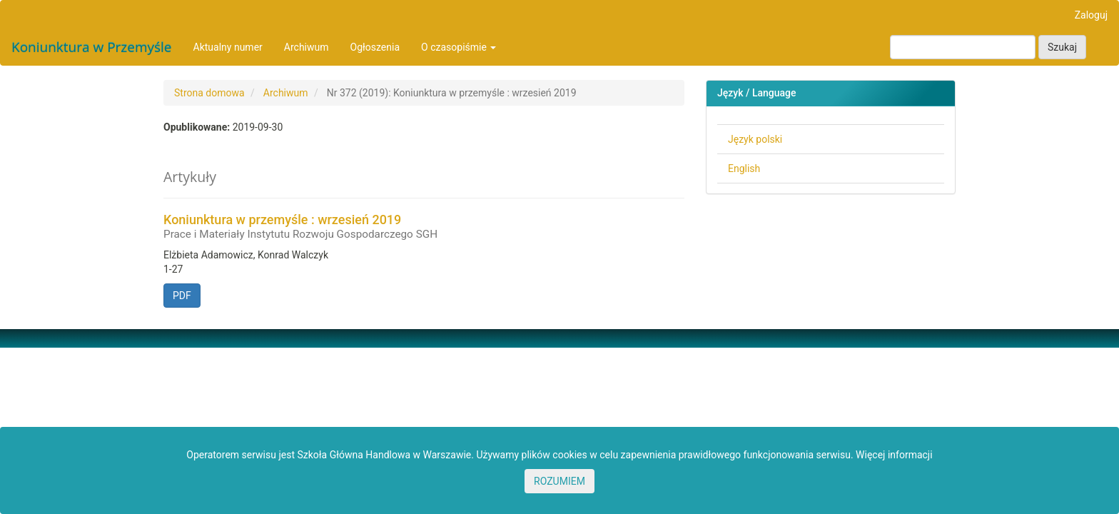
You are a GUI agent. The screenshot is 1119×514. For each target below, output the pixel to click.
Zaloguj (1091, 15)
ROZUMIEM (559, 481)
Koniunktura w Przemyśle (91, 47)
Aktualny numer (228, 47)
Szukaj (1062, 47)
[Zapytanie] (963, 47)
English (744, 168)
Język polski (755, 139)
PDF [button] (182, 295)
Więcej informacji (894, 454)
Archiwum (306, 47)
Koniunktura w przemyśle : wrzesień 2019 (423, 226)
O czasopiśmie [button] (458, 47)
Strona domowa (209, 93)
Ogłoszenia (375, 47)
